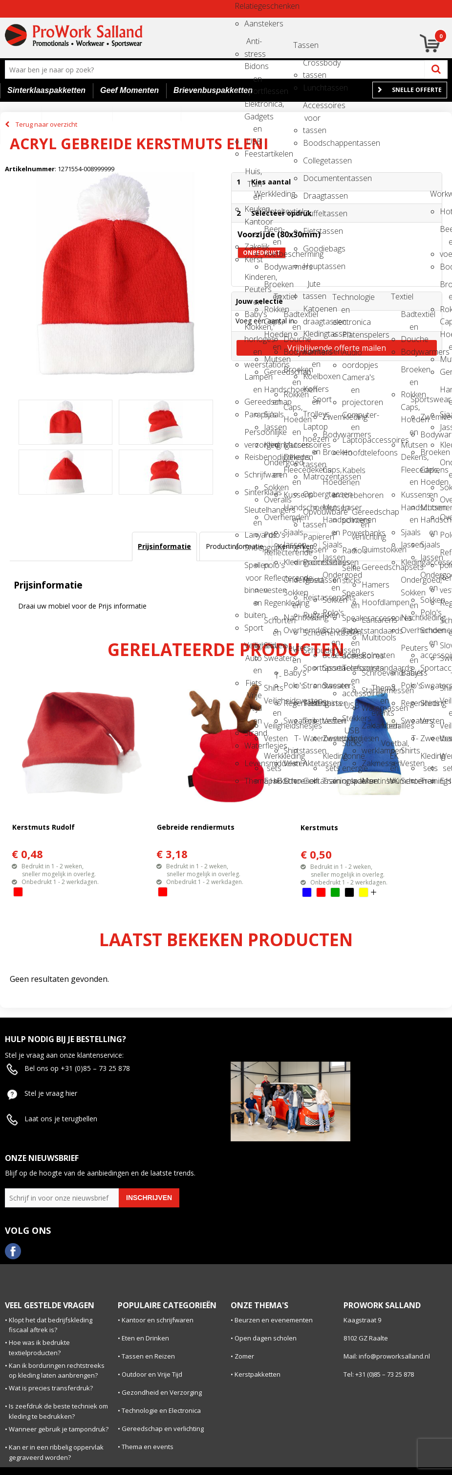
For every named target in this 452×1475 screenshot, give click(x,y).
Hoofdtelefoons (351, 452)
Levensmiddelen (253, 763)
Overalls (272, 499)
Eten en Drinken (145, 1338)
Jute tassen (312, 286)
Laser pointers (351, 510)
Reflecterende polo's (272, 555)
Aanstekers (253, 23)
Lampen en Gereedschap (253, 379)
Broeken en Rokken (272, 287)
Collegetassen (312, 160)
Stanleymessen (370, 690)
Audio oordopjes (351, 355)
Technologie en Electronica (161, 1410)
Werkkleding (263, 193)
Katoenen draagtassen (312, 311)
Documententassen (312, 178)
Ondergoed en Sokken (272, 465)
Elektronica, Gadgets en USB (253, 106)
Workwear (439, 193)
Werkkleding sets (272, 759)
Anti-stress (253, 44)
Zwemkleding (331, 416)
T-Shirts (272, 678)
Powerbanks (351, 532)
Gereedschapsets (370, 567)
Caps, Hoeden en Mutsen (272, 324)
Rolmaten (370, 655)
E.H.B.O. (272, 780)
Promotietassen (312, 562)
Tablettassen (312, 703)
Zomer (244, 1356)
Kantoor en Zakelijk (253, 224)
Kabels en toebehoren (351, 473)
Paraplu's (253, 414)
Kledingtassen (312, 333)
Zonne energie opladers (351, 759)
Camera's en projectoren (351, 380)
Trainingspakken (331, 780)
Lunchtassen (312, 87)
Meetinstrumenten (370, 780)
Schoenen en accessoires (331, 633)
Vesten (272, 738)
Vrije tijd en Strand (253, 698)
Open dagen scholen (266, 1338)
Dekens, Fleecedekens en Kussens (292, 460)
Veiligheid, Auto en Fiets (253, 648)
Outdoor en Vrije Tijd (152, 1374)
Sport (253, 627)
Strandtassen (312, 685)
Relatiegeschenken (243, 5)
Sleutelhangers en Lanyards (253, 513)
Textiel (282, 296)
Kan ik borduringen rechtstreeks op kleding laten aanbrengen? (57, 1370)
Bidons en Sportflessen (253, 69)
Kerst (253, 259)
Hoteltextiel (272, 211)
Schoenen (292, 780)
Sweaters (272, 658)
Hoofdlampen (370, 602)
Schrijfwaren (253, 474)
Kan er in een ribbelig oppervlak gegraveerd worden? (56, 1452)
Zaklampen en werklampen (370, 728)
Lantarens (370, 619)
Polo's (272, 534)
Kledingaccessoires (272, 444)
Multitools (370, 637)
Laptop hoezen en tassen (312, 429)
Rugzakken (312, 615)
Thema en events (380, 691)
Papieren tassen (312, 539)
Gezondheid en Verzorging (162, 1392)
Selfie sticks (351, 571)
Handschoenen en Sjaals (272, 392)
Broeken (331, 452)
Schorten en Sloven (272, 623)
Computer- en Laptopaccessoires (351, 418)
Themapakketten (253, 780)
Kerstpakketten (257, 1374)
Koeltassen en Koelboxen (312, 354)
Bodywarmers (272, 266)
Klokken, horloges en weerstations (253, 330)
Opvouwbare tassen (312, 514)
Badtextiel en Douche (292, 317)
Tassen (302, 45)
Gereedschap (272, 371)
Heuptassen (312, 266)
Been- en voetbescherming (272, 232)
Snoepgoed (253, 547)
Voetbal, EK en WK (390, 746)
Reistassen (312, 579)
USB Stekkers (351, 708)
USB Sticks (351, 733)
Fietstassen (312, 231)
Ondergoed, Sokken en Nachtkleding (292, 582)
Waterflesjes (253, 745)
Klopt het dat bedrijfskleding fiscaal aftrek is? (50, 1325)
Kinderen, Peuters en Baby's (253, 280)
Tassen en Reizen (148, 1356)
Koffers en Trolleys (312, 392)
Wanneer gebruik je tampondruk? (58, 1429)
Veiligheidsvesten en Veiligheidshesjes (272, 703)
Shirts (331, 703)
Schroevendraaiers (370, 672)
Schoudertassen (312, 650)
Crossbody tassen (312, 65)
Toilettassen (312, 720)
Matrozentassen (312, 476)
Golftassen (312, 780)
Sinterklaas (253, 492)
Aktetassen (312, 763)
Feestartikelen (253, 153)
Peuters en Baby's (292, 650)
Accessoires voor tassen (312, 108)
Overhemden (272, 517)
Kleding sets (331, 759)
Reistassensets (312, 597)
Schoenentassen (312, 632)
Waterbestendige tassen (312, 741)
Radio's (351, 550)
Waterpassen (370, 708)
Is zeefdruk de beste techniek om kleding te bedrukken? (58, 1411)
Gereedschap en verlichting (360, 514)
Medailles (390, 725)
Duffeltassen (312, 213)
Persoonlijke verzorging (253, 435)
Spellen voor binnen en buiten (253, 568)
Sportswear (419, 399)
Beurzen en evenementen (274, 1320)
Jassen (272, 427)
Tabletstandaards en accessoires (351, 633)
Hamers (370, 584)
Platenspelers (351, 334)
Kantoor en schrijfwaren (158, 1320)
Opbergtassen (312, 494)
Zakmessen (370, 763)
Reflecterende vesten (272, 581)
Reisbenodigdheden (253, 457)
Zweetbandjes (331, 738)
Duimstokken (370, 549)
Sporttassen (312, 667)
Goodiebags (312, 248)
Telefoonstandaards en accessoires (351, 671)
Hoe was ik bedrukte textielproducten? (39, 1347)
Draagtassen (312, 195)
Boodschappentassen (312, 142)
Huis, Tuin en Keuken (253, 174)
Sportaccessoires (331, 667)
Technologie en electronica (341, 300)
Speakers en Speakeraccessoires (351, 596)
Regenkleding (272, 602)
